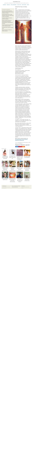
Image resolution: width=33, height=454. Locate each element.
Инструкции (24, 4)
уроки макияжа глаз (20, 143)
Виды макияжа (13, 4)
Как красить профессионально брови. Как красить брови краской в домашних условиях (7, 11)
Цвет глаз (19, 4)
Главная (4, 4)
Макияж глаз (16, 1)
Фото (28, 4)
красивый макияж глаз (20, 142)
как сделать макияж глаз (25, 142)
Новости (8, 4)
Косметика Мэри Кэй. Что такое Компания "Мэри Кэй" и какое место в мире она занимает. (8, 15)
